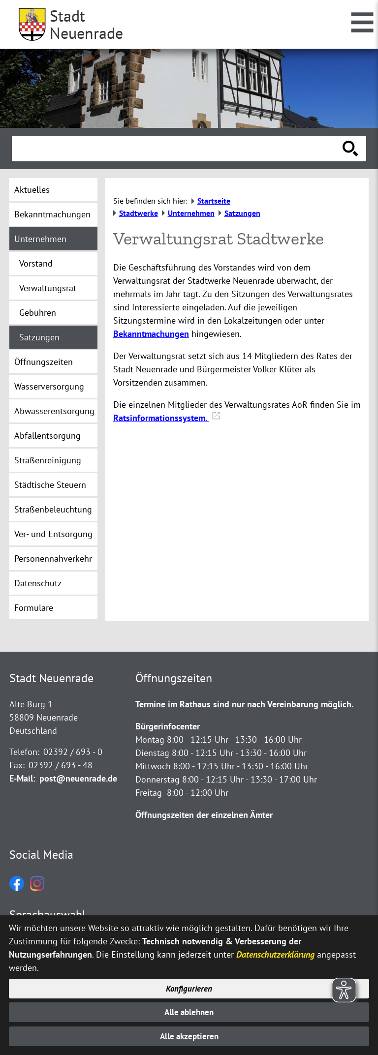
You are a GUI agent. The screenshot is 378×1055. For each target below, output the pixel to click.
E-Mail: (22, 778)
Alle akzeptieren (189, 1036)
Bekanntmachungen (151, 333)
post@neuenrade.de (78, 778)
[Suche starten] (350, 148)
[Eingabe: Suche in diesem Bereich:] (178, 148)
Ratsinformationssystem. (166, 417)
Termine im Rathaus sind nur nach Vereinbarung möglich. (244, 704)
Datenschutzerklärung (275, 952)
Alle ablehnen (189, 1011)
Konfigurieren (189, 986)
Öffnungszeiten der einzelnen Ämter (204, 814)
